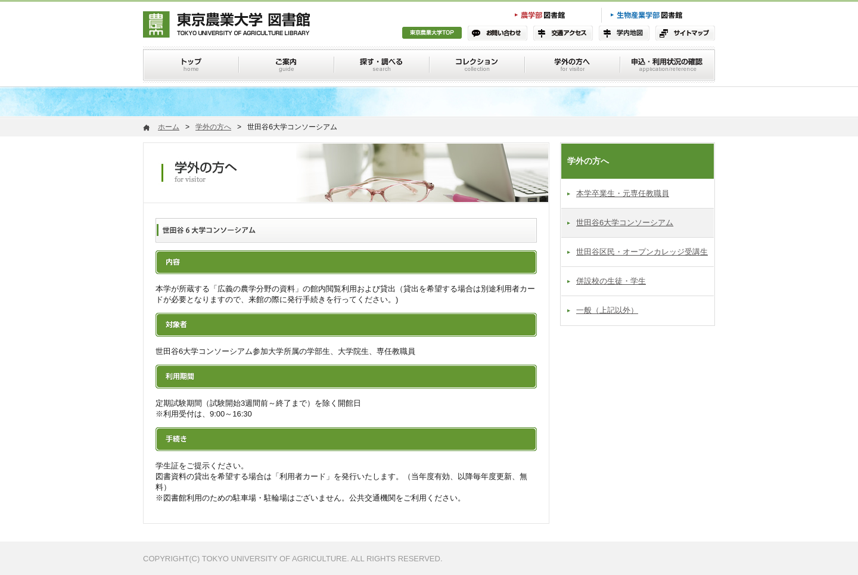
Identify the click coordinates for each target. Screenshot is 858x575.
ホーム (168, 127)
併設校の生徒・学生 (611, 280)
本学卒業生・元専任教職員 (622, 193)
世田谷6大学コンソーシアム (624, 222)
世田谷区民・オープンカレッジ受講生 (642, 251)
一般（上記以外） (607, 310)
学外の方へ (213, 127)
